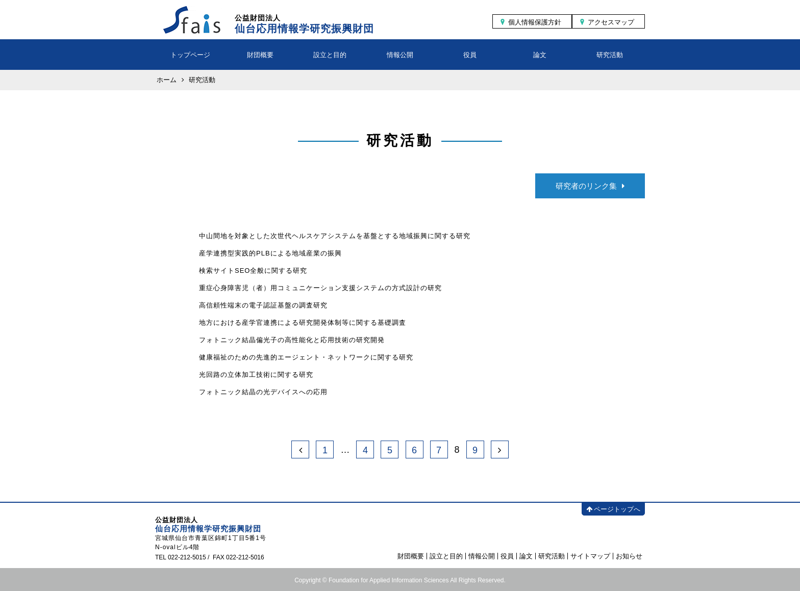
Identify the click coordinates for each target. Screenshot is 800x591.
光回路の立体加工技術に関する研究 (256, 374)
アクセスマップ (611, 22)
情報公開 (400, 55)
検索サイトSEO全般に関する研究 (253, 270)
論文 (539, 55)
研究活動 (609, 55)
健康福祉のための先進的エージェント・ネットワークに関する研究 (306, 357)
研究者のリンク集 (590, 186)
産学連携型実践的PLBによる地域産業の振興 (270, 253)
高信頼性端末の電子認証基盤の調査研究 (263, 305)
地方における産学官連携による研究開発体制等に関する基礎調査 (302, 322)
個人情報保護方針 (534, 22)
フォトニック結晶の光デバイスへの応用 (263, 392)
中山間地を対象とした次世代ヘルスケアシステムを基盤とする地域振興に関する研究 (334, 236)
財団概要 (260, 55)
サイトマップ (590, 556)
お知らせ (629, 556)
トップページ (190, 55)
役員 (470, 55)
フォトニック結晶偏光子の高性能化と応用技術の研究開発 (292, 340)
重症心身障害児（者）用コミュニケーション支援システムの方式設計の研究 (320, 288)
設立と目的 (329, 55)
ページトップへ (613, 509)
